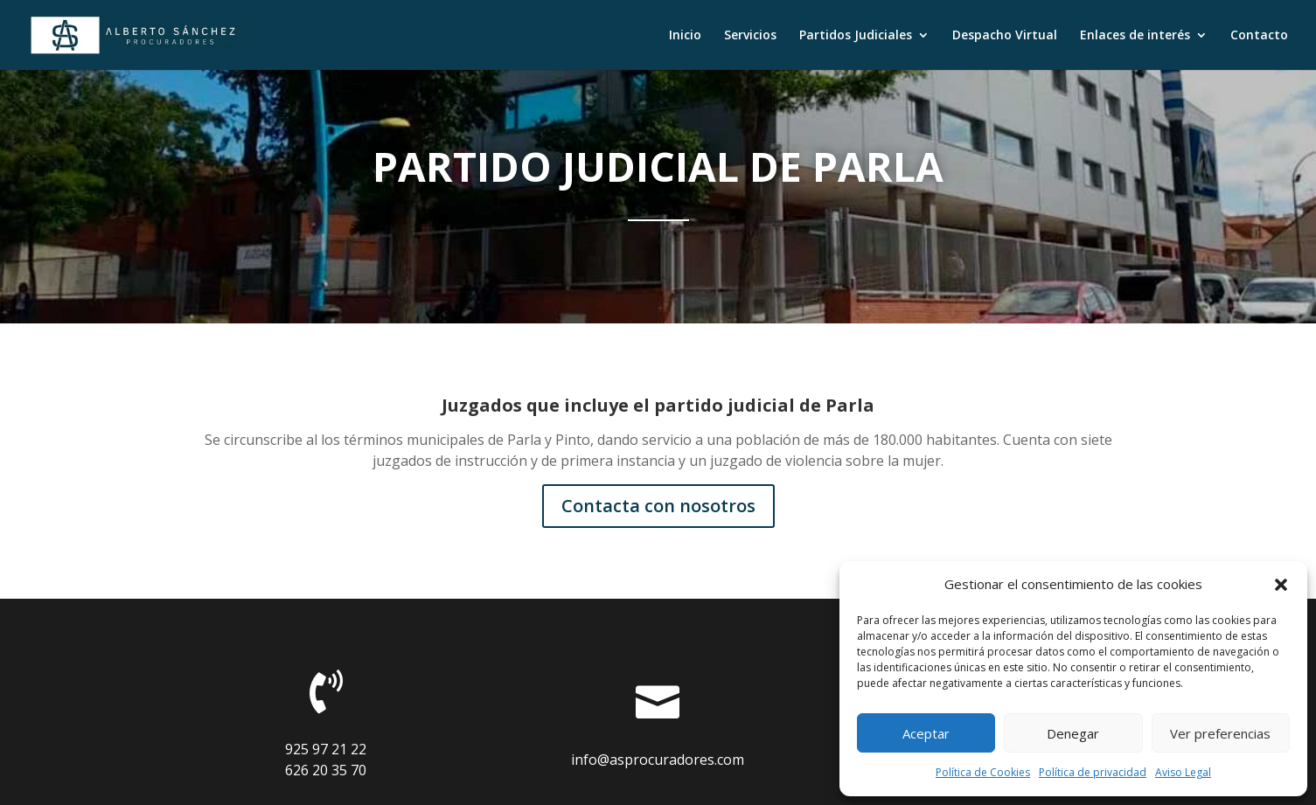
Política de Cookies (983, 772)
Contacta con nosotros (658, 505)
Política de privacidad (1092, 772)
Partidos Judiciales (855, 36)
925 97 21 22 (325, 749)
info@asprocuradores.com (657, 759)
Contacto (1259, 36)
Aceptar (926, 733)
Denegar (1073, 733)
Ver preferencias (1220, 733)
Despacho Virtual (1004, 36)
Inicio (685, 36)
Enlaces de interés (1135, 36)
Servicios (750, 36)
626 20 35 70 (325, 770)
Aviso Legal (1183, 772)
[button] (1281, 584)
